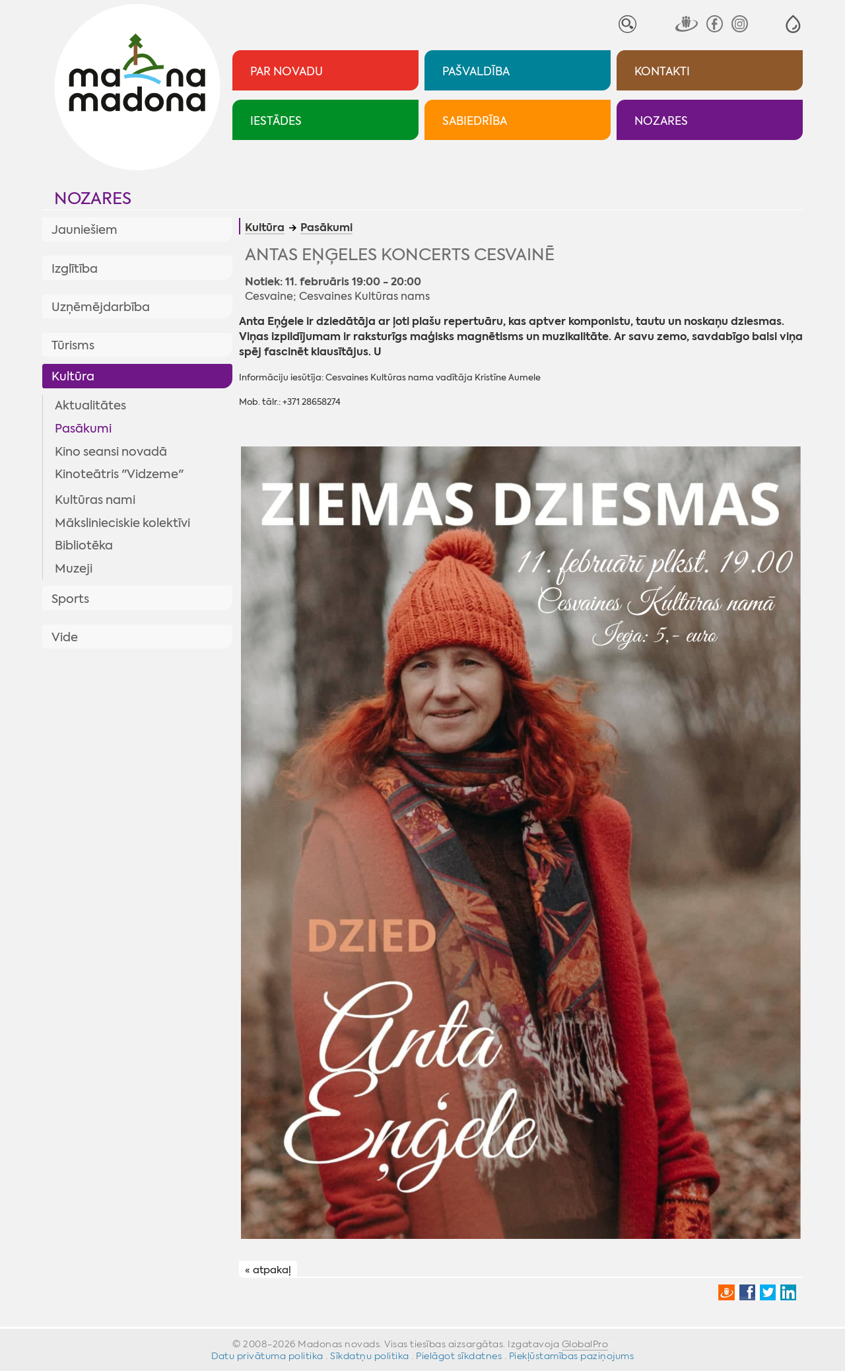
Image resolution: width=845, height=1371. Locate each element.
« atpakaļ (268, 1270)
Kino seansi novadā (111, 452)
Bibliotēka (84, 545)
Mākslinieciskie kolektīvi (122, 523)
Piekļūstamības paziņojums (571, 1356)
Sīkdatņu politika (369, 1356)
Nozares (92, 198)
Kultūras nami (95, 500)
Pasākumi (83, 429)
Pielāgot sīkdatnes (459, 1356)
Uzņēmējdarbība (100, 307)
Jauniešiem (84, 230)
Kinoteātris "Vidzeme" (119, 474)
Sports (70, 599)
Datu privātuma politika (267, 1356)
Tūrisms (72, 345)
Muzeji (73, 569)
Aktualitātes (90, 405)
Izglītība (74, 269)
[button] (793, 24)
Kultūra (72, 376)
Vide (64, 637)
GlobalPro (585, 1344)
